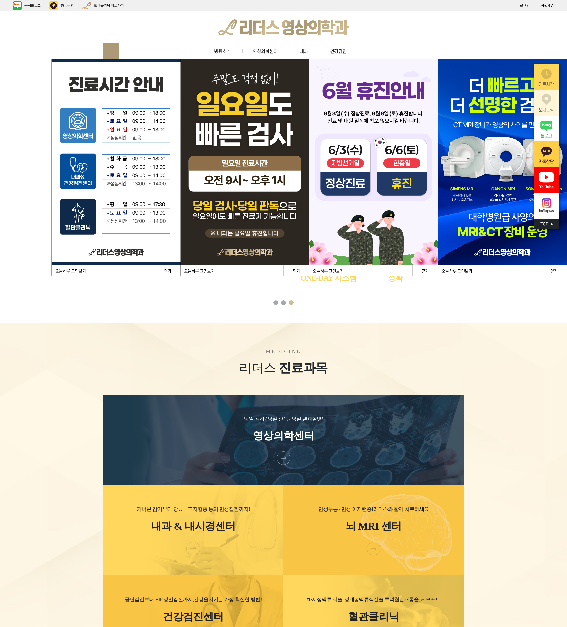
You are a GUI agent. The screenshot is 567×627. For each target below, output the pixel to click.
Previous (46, 191)
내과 (304, 51)
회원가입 (547, 5)
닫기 (167, 271)
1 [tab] (275, 302)
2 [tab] (283, 302)
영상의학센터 (265, 51)
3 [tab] (291, 302)
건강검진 (338, 51)
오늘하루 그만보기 (70, 271)
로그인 (525, 5)
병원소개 (222, 51)
